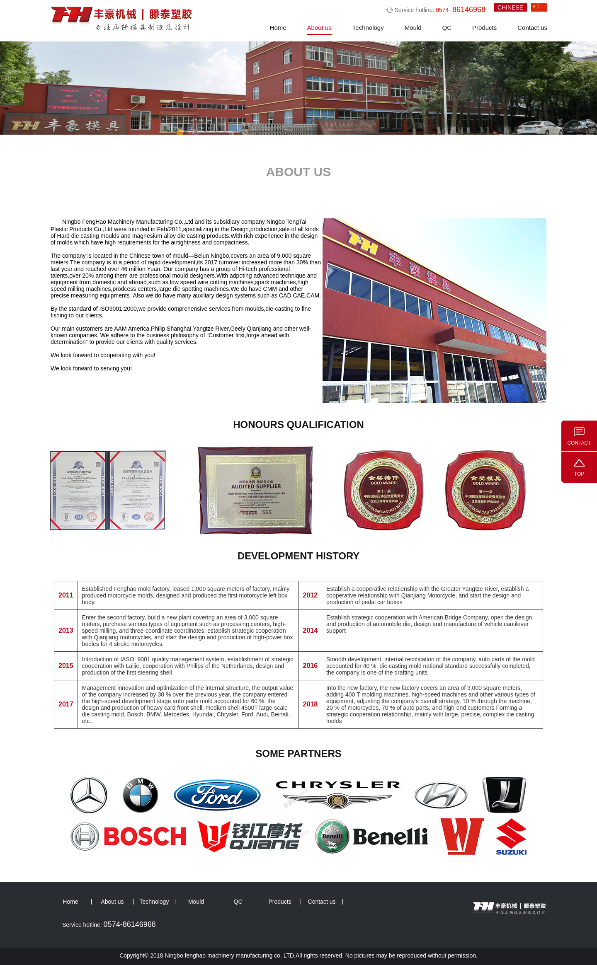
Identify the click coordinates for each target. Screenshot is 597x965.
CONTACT (579, 443)
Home (278, 27)
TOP (579, 474)
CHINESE (510, 7)
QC (447, 27)
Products (484, 27)
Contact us (532, 27)
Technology (368, 27)
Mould (413, 27)
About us (319, 27)
